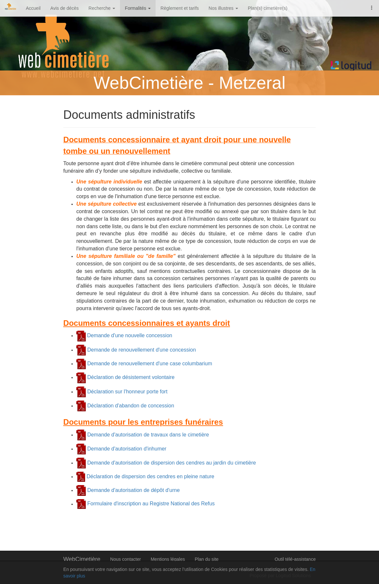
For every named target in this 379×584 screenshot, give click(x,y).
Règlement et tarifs (179, 8)
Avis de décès (64, 8)
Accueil (33, 8)
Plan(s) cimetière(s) (267, 8)
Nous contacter (125, 559)
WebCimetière (81, 559)
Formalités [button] (138, 8)
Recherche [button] (101, 8)
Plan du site (207, 559)
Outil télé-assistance (295, 559)
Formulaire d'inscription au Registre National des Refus (150, 504)
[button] (372, 7)
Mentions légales (168, 559)
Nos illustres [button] (223, 8)
